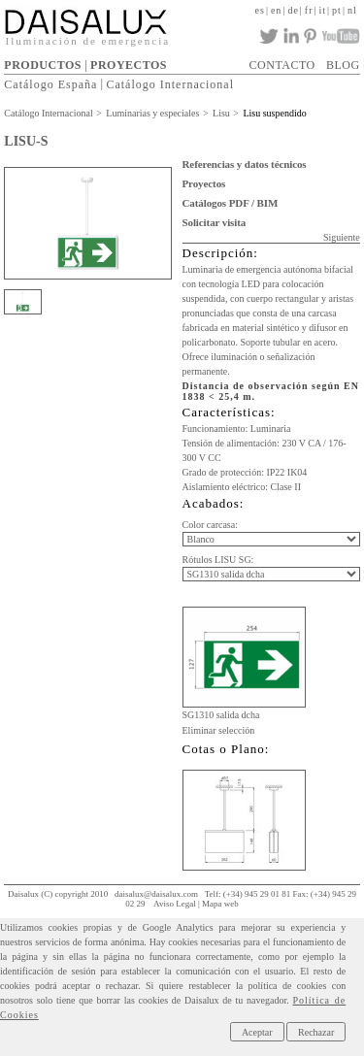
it (323, 10)
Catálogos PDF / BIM (230, 203)
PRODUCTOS (43, 65)
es (260, 10)
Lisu (221, 113)
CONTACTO (282, 65)
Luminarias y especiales (152, 113)
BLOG (343, 65)
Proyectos (204, 183)
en (276, 10)
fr (309, 10)
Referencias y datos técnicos (244, 164)
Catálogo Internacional (170, 83)
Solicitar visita (214, 222)
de (292, 10)
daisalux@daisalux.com (156, 894)
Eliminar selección (218, 730)
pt (337, 10)
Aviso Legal (174, 903)
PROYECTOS (128, 65)
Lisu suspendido (274, 113)
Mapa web (220, 903)
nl (352, 10)
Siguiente (341, 237)
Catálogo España (50, 83)
